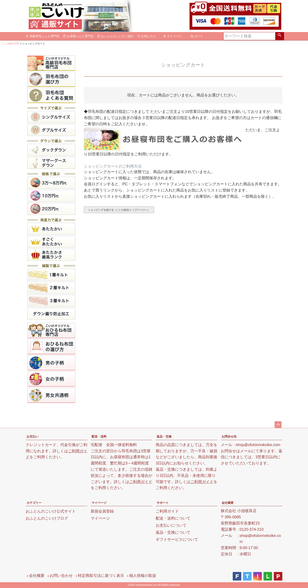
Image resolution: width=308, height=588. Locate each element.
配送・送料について (173, 518)
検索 (279, 36)
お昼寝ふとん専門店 (78, 36)
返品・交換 (164, 436)
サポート (163, 502)
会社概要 (228, 502)
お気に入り (146, 36)
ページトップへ (278, 424)
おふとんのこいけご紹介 (115, 36)
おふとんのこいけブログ (47, 518)
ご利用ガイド (140, 482)
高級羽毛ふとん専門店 (42, 36)
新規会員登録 (102, 511)
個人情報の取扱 (142, 575)
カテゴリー (34, 502)
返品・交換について (173, 532)
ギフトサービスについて (177, 539)
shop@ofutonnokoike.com (258, 445)
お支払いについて (171, 525)
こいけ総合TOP (10, 43)
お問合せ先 (229, 436)
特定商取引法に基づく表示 (101, 575)
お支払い (32, 436)
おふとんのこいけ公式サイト (51, 511)
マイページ (172, 36)
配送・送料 (99, 436)
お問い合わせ (61, 575)
